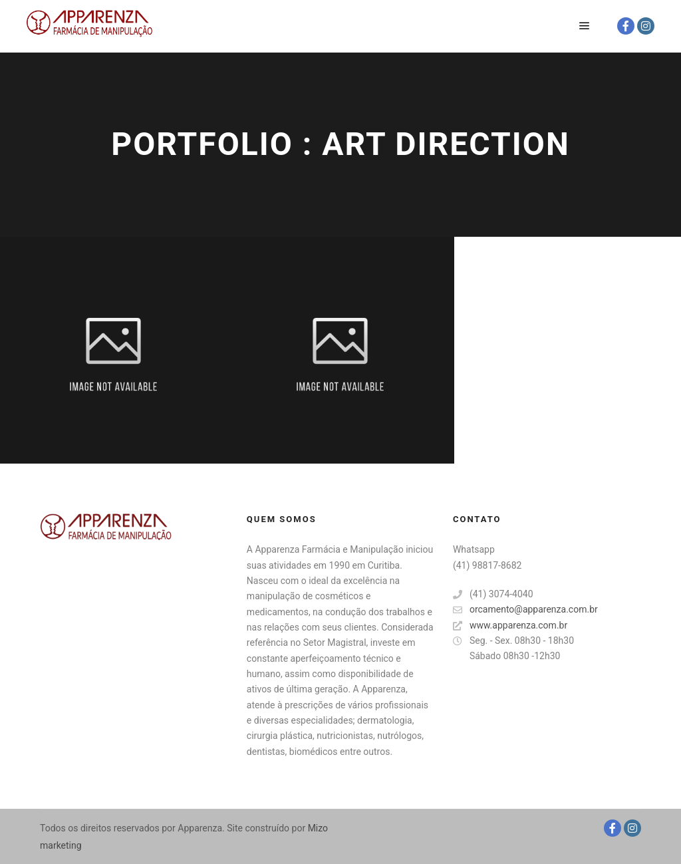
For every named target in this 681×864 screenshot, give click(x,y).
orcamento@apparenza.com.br (525, 609)
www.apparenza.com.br (510, 625)
